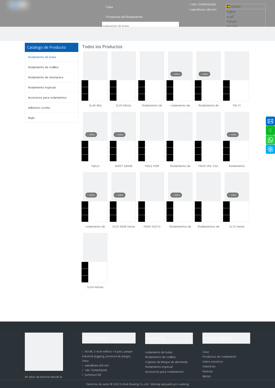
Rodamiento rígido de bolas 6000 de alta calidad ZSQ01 (237, 165)
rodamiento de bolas (115, 26)
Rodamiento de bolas (42, 57)
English (230, 11)
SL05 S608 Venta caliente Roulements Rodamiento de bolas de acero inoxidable (123, 226)
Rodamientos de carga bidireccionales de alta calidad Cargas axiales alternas (180, 226)
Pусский (231, 26)
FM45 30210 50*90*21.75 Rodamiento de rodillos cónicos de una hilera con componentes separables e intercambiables (152, 226)
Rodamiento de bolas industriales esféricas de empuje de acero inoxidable (152, 105)
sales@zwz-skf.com (203, 9)
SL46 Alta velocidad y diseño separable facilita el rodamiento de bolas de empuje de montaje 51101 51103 (95, 105)
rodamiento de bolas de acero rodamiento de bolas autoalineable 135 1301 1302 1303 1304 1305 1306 (180, 105)
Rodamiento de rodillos (43, 67)
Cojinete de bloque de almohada (166, 362)
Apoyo (206, 376)
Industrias (209, 366)
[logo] (44, 352)
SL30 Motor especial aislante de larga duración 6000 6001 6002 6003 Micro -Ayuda (123, 105)
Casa (205, 352)
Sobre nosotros (212, 361)
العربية (230, 16)
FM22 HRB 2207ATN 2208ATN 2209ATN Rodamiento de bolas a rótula (152, 165)
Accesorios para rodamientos (47, 97)
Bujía (31, 118)
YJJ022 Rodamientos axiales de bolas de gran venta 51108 (95, 165)
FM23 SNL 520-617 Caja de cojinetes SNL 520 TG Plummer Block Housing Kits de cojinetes (209, 165)
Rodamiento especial (42, 87)
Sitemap (155, 384)
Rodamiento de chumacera (45, 77)
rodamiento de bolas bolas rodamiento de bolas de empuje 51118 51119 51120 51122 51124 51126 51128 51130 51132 (95, 226)
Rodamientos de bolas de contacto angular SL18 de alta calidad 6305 (208, 226)
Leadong (183, 384)
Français (231, 21)
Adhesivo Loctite (39, 107)
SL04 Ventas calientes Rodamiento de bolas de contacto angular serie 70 (95, 286)
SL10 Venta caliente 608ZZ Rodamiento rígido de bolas (237, 226)
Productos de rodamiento (219, 356)
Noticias (207, 371)
